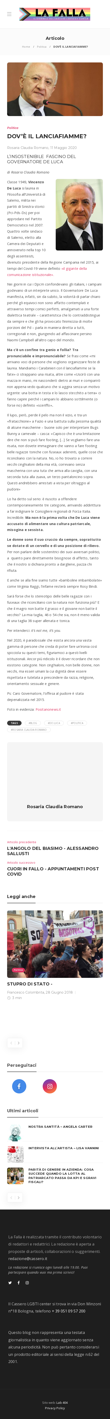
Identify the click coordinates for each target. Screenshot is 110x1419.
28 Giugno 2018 (59, 992)
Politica (42, 46)
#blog (33, 723)
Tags (14, 723)
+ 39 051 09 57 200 (69, 1311)
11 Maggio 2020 (63, 148)
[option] (55, 956)
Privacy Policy (55, 1408)
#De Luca (54, 723)
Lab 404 (62, 1402)
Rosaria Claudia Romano (27, 148)
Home (26, 46)
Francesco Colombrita (25, 992)
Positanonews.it (48, 709)
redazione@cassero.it (27, 1258)
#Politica (77, 723)
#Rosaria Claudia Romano (29, 729)
